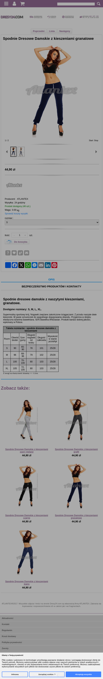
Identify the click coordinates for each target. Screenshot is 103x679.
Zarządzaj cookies (45, 674)
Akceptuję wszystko (83, 674)
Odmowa (15, 674)
